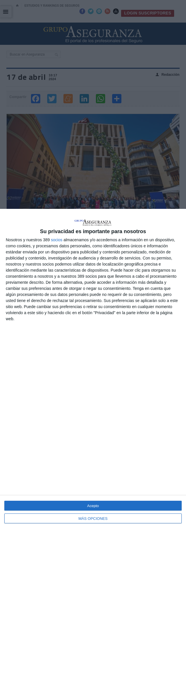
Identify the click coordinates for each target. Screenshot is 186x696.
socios (57, 240)
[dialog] (93, 452)
